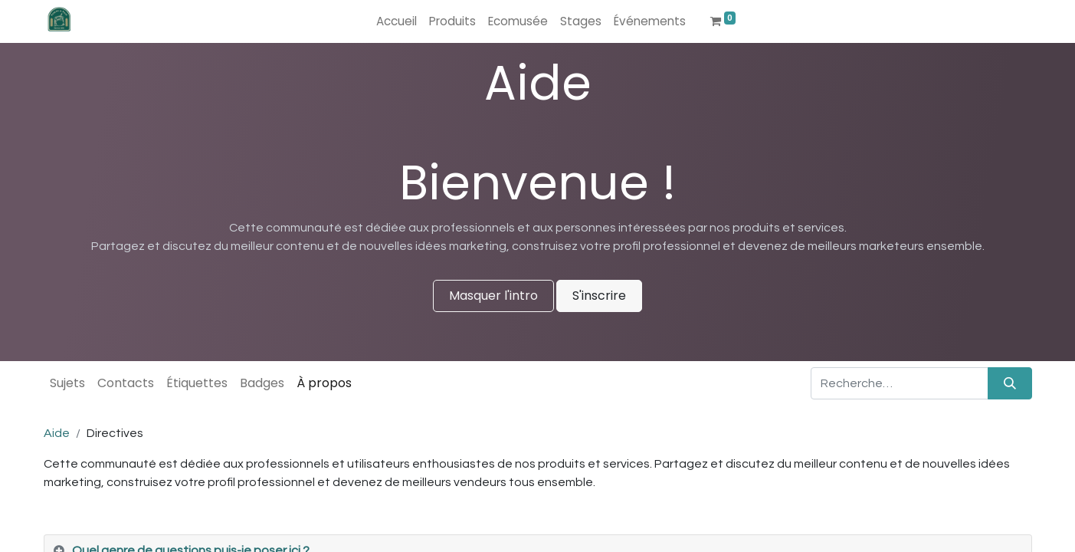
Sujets (67, 383)
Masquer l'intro (493, 295)
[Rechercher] (1010, 383)
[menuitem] (396, 22)
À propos (324, 383)
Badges (262, 383)
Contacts (125, 383)
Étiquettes (197, 383)
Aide (57, 433)
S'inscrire (599, 295)
